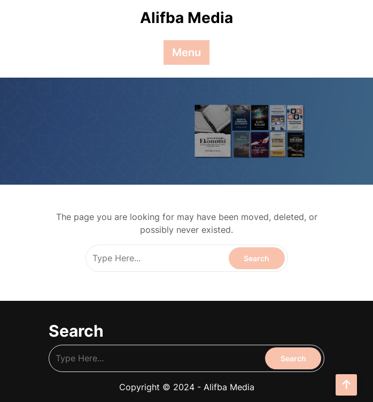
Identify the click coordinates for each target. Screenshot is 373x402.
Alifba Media (186, 18)
